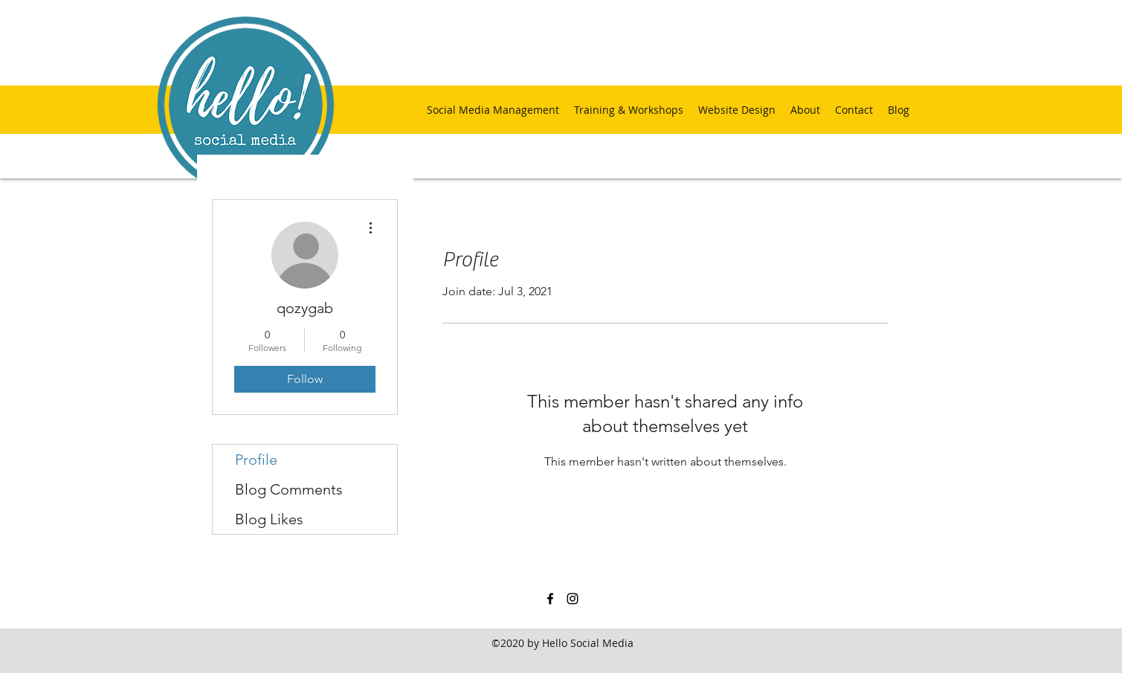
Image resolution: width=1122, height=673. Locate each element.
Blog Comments (289, 489)
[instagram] (572, 598)
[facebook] (550, 598)
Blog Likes (269, 519)
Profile (256, 459)
